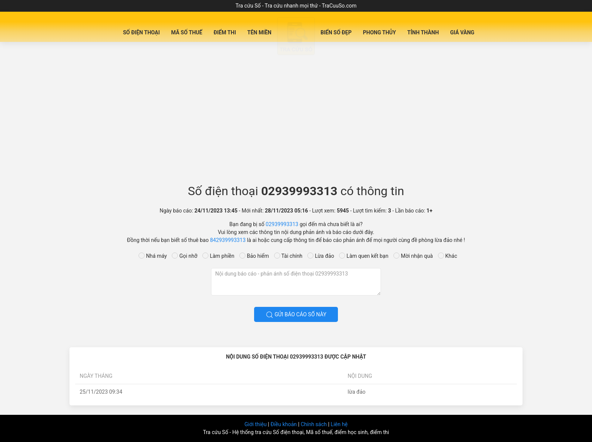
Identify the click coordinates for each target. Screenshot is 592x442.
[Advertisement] (296, 115)
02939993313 (282, 224)
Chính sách (314, 424)
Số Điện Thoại (141, 32)
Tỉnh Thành (423, 32)
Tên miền (259, 32)
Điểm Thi (225, 32)
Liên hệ (339, 424)
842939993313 (227, 240)
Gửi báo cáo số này (296, 315)
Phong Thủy (379, 32)
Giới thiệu (256, 424)
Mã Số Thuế (186, 32)
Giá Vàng (462, 32)
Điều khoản (284, 424)
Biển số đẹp (336, 32)
